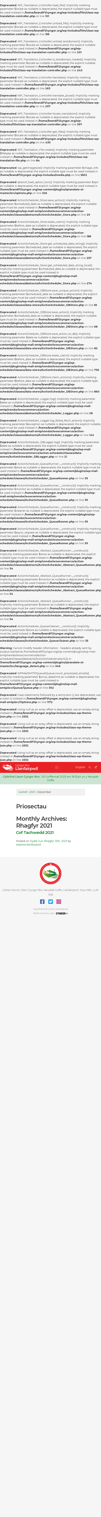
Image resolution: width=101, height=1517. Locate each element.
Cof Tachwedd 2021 (35, 832)
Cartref (22, 792)
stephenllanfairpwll (28, 844)
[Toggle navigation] (57, 767)
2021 (32, 792)
